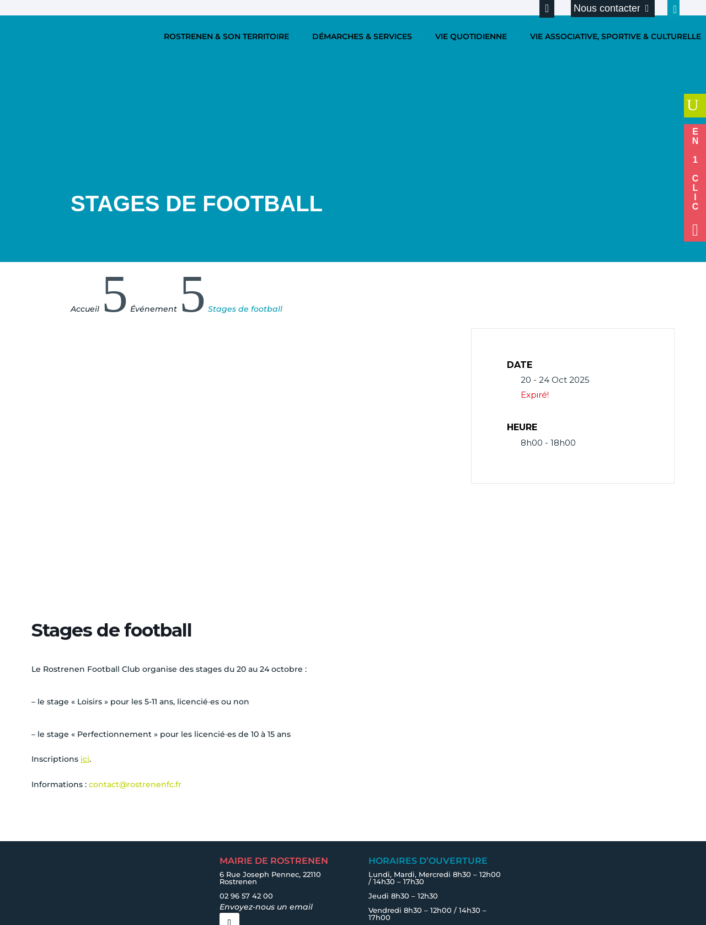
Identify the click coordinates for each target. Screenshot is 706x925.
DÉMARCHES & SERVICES (362, 36)
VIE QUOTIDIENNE (471, 36)
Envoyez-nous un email (266, 907)
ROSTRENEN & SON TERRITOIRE (226, 36)
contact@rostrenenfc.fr (135, 784)
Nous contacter (607, 8)
